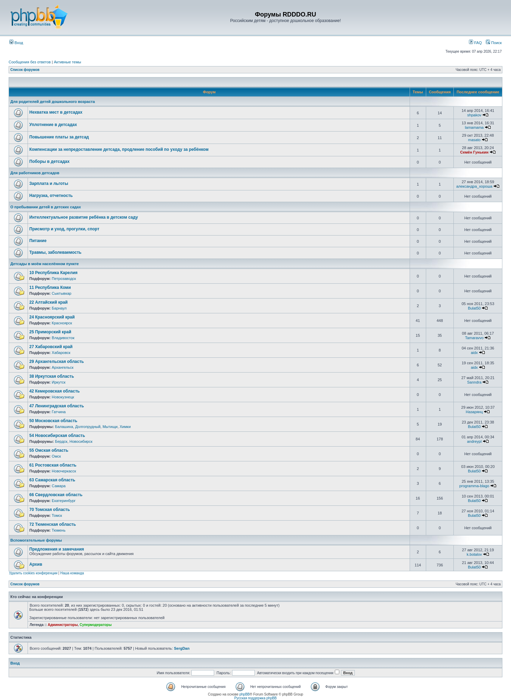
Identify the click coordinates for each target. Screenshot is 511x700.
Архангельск (62, 367)
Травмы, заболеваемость (55, 252)
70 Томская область (49, 509)
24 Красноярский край (52, 317)
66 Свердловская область (55, 494)
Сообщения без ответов (30, 62)
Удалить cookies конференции (33, 573)
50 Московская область (53, 420)
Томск (57, 515)
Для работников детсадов (34, 173)
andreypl (474, 441)
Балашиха (64, 427)
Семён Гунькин (474, 152)
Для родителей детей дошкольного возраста (52, 102)
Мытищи (109, 427)
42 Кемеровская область (54, 391)
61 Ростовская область (53, 465)
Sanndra (474, 382)
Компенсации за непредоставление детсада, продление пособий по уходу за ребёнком (119, 149)
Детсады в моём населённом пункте (44, 264)
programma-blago (474, 486)
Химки (125, 427)
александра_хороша (474, 186)
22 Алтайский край (48, 302)
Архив (35, 564)
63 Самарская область (52, 480)
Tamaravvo (474, 338)
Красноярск (62, 323)
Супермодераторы (96, 625)
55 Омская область (48, 450)
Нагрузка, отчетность (51, 195)
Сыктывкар (61, 293)
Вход (16, 43)
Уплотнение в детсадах (53, 124)
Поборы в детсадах (49, 161)
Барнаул (59, 308)
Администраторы (63, 625)
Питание (38, 240)
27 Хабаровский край (50, 346)
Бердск (61, 441)
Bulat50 (474, 308)
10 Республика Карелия (53, 272)
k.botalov (474, 554)
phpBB (244, 694)
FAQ (475, 43)
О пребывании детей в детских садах (45, 207)
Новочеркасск (64, 471)
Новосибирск (81, 441)
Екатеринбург (64, 501)
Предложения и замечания (56, 549)
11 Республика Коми (50, 287)
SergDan (181, 648)
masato (474, 140)
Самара (59, 486)
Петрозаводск (64, 278)
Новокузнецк (63, 397)
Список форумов (25, 70)
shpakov (474, 115)
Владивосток (63, 338)
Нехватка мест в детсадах (55, 112)
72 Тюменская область (52, 524)
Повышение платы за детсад (59, 137)
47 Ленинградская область (56, 406)
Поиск (494, 43)
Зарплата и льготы (48, 183)
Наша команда (72, 573)
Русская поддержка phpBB (255, 698)
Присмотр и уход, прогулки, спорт (64, 229)
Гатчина (59, 412)
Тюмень (59, 530)
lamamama (474, 127)
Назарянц (474, 412)
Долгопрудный (87, 427)
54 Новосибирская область (57, 435)
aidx (474, 353)
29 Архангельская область (56, 361)
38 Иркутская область (51, 376)
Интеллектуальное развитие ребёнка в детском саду (83, 217)
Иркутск (59, 382)
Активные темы (67, 62)
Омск (56, 456)
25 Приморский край (50, 332)
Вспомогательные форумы (36, 540)
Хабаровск (61, 353)
